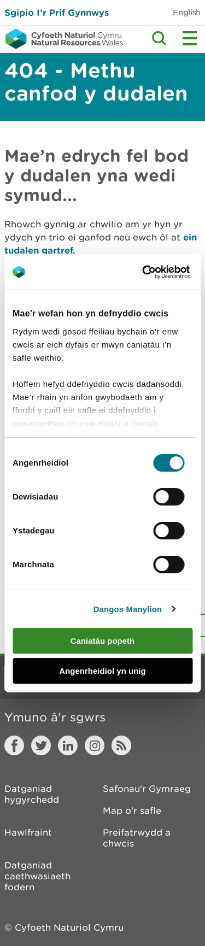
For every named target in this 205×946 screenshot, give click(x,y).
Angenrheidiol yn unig (102, 670)
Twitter (41, 745)
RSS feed (121, 745)
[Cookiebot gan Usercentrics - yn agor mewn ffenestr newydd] (160, 272)
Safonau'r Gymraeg (147, 788)
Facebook (14, 745)
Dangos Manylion (127, 609)
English (187, 12)
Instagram (94, 745)
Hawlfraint (28, 832)
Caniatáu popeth (103, 640)
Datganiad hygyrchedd (31, 794)
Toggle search (159, 38)
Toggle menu (189, 38)
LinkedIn (68, 745)
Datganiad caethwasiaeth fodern (37, 876)
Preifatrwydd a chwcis (137, 838)
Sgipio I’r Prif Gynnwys (56, 12)
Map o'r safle (132, 810)
